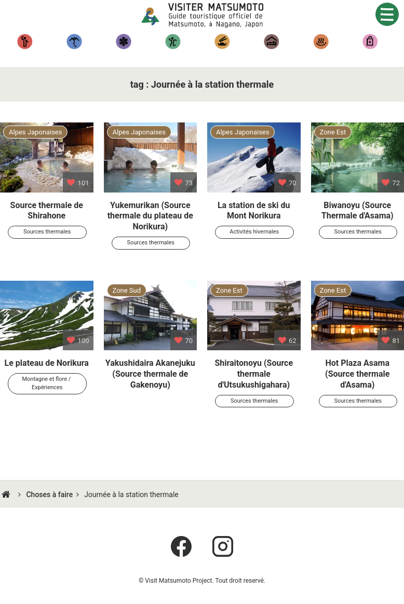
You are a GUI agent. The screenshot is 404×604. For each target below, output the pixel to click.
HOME (7, 494)
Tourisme (24, 41)
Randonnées (74, 41)
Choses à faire (49, 494)
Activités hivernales (123, 41)
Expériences (172, 41)
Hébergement (271, 41)
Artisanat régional (370, 41)
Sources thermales (320, 41)
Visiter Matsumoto (210, 15)
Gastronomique (222, 41)
